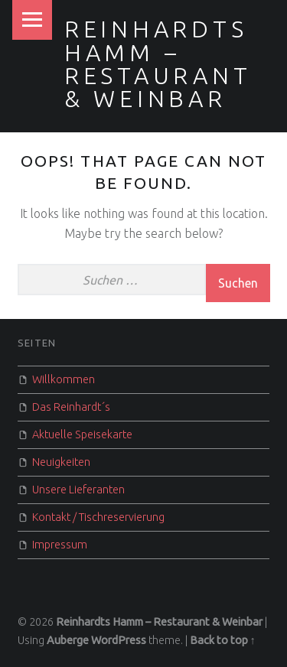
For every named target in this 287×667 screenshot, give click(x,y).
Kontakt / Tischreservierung (98, 517)
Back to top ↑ (223, 640)
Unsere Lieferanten (78, 489)
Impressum (59, 544)
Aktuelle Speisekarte (82, 434)
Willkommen (63, 379)
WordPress (118, 640)
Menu (32, 20)
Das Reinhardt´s (71, 407)
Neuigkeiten (61, 462)
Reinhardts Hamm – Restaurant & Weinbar (158, 64)
